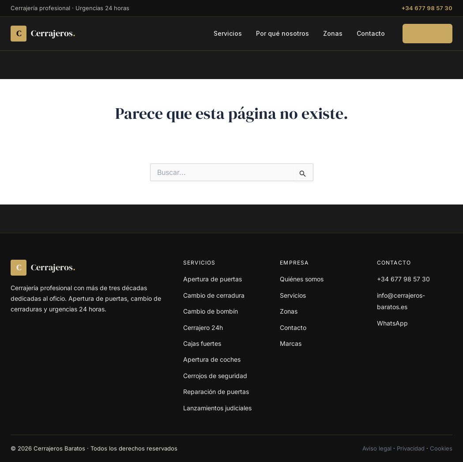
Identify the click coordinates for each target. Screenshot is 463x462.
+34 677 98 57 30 (426, 7)
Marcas (290, 343)
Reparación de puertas (216, 391)
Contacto (371, 33)
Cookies (441, 448)
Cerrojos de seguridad (215, 375)
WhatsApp (392, 323)
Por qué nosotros (282, 33)
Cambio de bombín (210, 311)
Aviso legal (376, 448)
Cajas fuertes (202, 343)
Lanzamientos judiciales (217, 408)
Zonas (333, 33)
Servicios (228, 33)
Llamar (427, 33)
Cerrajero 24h (203, 327)
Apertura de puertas (212, 279)
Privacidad (411, 448)
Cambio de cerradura (214, 295)
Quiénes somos (302, 279)
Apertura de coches (212, 359)
